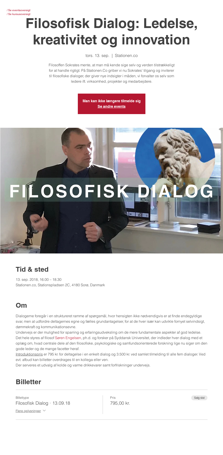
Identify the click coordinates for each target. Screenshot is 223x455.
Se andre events (112, 106)
